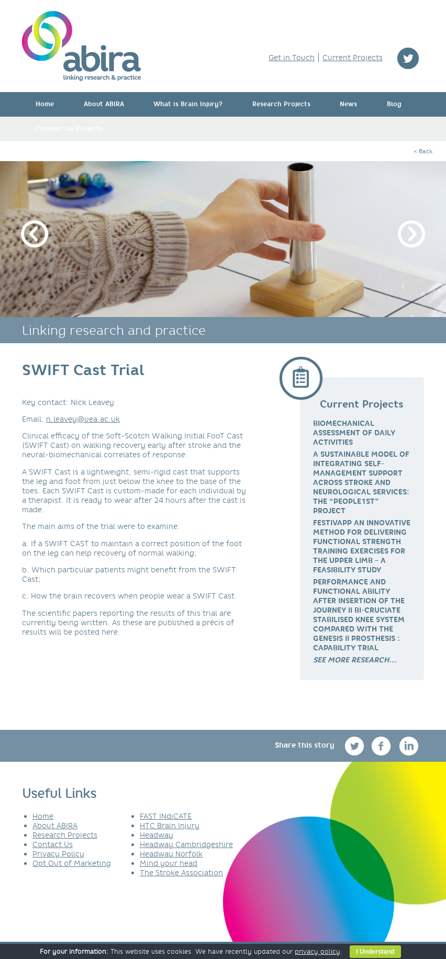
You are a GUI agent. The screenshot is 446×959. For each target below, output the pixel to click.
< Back (423, 151)
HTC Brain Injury (169, 825)
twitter (408, 58)
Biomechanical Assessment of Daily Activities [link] (354, 433)
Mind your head (168, 863)
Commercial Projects (69, 129)
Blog (394, 104)
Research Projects (281, 104)
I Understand (375, 951)
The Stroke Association (181, 872)
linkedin (409, 746)
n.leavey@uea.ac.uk (83, 419)
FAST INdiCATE (166, 816)
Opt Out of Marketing (71, 863)
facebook (382, 746)
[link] (355, 659)
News (348, 104)
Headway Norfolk (171, 854)
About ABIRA (104, 104)
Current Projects (352, 57)
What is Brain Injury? (187, 104)
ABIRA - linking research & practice (81, 46)
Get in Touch (292, 57)
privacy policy (317, 951)
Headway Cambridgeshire (186, 844)
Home (45, 104)
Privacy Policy (58, 854)
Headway (156, 835)
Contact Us (52, 844)
